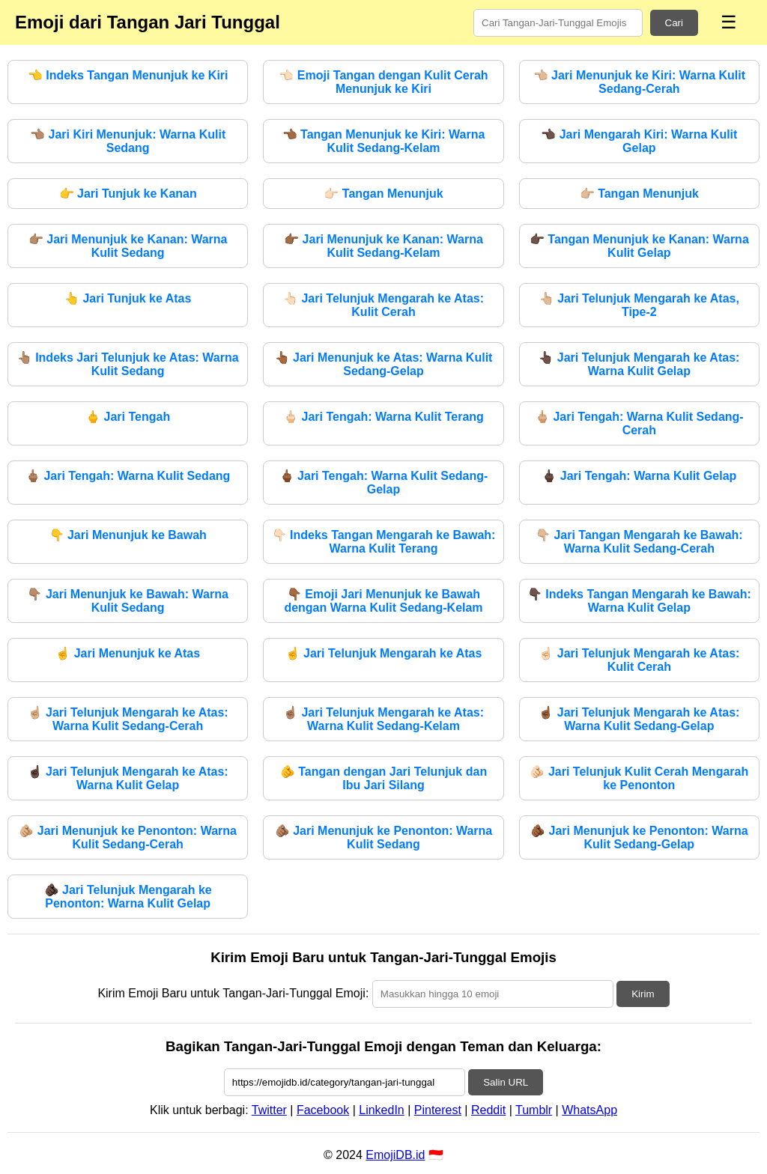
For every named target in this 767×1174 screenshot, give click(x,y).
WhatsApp (589, 1110)
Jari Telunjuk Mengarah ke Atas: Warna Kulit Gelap (639, 364)
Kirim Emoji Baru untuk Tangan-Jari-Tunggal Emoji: (233, 993)
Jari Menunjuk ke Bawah (128, 535)
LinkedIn (381, 1110)
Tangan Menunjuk (383, 193)
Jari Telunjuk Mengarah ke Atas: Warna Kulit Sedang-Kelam (383, 719)
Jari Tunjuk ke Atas (127, 298)
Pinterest (437, 1110)
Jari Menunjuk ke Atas (127, 653)
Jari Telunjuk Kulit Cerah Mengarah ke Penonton (639, 778)
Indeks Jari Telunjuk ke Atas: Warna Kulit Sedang (128, 364)
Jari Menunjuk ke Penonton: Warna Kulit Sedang (384, 837)
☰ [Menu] (729, 22)
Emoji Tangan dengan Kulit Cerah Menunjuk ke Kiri (383, 82)
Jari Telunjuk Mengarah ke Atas (383, 653)
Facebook (323, 1110)
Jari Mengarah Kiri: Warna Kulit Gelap (639, 141)
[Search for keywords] (558, 23)
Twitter (269, 1110)
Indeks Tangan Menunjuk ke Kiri (128, 75)
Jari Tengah (127, 416)
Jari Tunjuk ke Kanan (128, 193)
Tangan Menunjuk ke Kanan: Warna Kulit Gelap (639, 246)
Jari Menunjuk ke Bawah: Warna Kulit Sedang (127, 601)
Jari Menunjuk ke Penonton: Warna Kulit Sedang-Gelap (639, 837)
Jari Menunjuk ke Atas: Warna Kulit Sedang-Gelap (384, 364)
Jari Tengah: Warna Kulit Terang (383, 416)
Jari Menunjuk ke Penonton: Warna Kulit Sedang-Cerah (128, 837)
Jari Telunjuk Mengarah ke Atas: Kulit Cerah (383, 305)
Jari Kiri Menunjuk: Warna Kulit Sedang (127, 141)
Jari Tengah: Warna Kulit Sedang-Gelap (383, 482)
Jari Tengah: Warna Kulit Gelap (639, 475)
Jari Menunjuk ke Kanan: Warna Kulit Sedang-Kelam (383, 246)
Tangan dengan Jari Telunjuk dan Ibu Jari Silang (383, 778)
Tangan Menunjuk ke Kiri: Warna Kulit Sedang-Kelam (383, 141)
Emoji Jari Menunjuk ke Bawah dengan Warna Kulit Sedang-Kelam (383, 601)
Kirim (642, 994)
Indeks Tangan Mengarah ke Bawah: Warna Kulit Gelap (639, 601)
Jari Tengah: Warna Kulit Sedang (127, 475)
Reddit (488, 1110)
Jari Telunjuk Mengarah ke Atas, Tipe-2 (639, 305)
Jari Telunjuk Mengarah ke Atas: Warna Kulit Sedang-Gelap (639, 719)
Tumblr (533, 1110)
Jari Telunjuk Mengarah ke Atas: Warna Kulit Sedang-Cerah (128, 719)
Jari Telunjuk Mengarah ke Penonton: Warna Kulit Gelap (128, 896)
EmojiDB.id (395, 1155)
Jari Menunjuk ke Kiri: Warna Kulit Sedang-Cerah (639, 82)
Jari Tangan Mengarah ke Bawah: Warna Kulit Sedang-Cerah (639, 542)
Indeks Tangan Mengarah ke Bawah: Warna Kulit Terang (384, 542)
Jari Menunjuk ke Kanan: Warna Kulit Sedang (128, 246)
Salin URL (505, 1082)
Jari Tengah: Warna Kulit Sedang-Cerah (639, 423)
